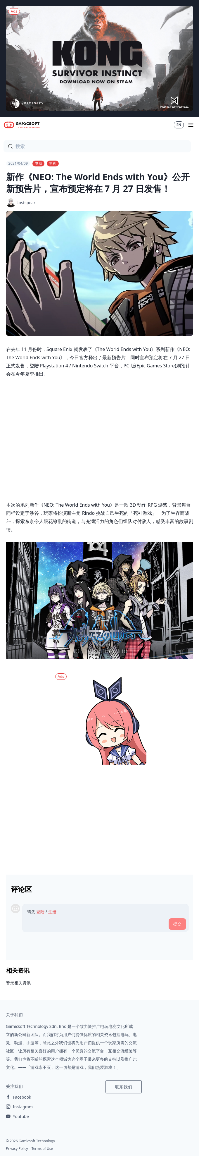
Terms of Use (42, 1148)
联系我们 (123, 1087)
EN (178, 124)
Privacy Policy (17, 1148)
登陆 (40, 911)
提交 (177, 924)
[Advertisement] (99, 817)
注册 (52, 911)
